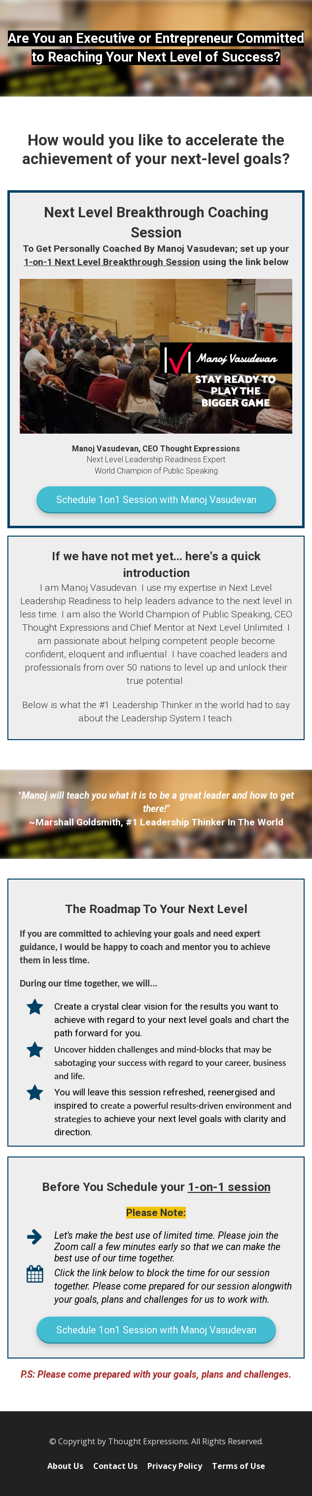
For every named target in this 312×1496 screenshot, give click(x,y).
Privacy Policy (174, 1466)
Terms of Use (238, 1466)
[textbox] (156, 48)
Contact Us (115, 1466)
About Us (65, 1466)
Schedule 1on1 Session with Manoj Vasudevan (156, 500)
